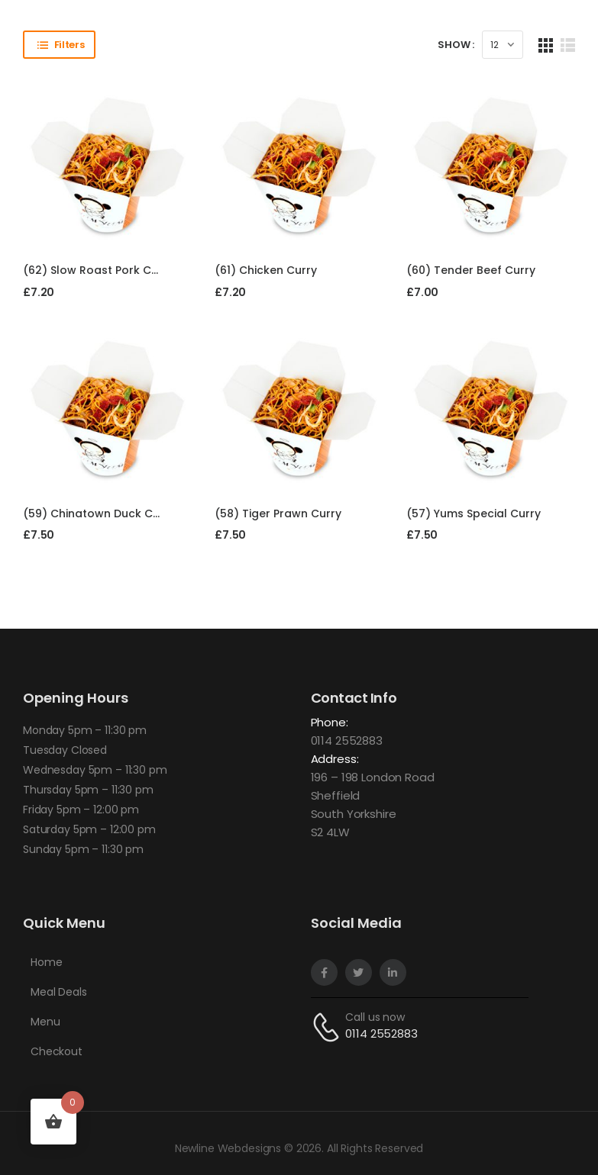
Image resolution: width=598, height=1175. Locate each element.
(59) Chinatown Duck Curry (99, 513)
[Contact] (328, 1026)
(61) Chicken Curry (266, 270)
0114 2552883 (347, 740)
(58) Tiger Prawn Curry (278, 513)
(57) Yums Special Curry (473, 513)
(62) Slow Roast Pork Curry (98, 270)
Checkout (56, 1051)
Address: (335, 759)
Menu (45, 1021)
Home (46, 962)
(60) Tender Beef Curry (470, 270)
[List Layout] (568, 44)
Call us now (374, 1017)
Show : (456, 44)
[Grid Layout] (545, 44)
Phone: (329, 722)
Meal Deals (59, 992)
